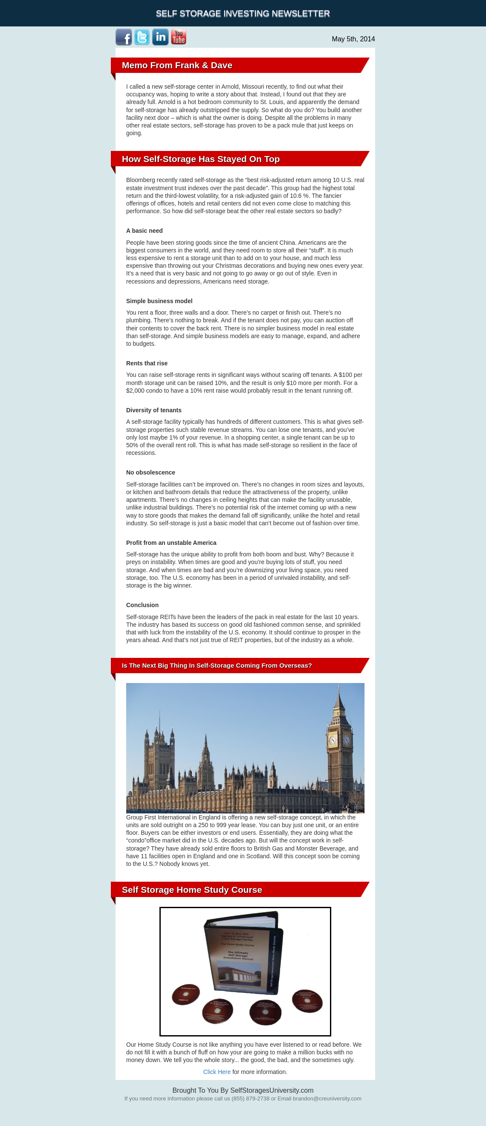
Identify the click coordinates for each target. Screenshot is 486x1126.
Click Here (217, 1071)
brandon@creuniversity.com (327, 1098)
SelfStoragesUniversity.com (271, 1090)
